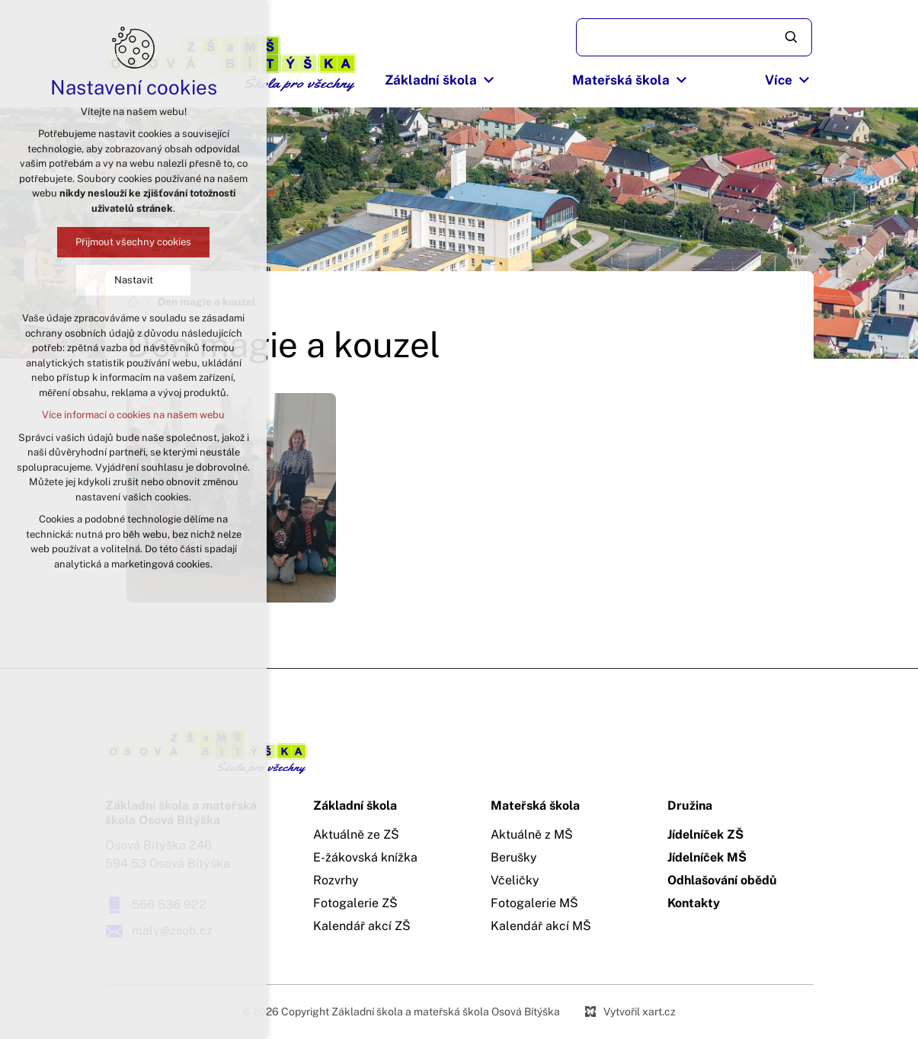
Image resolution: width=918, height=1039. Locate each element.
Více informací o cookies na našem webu (133, 414)
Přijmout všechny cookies (133, 242)
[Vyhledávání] (792, 37)
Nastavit (133, 280)
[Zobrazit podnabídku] (488, 80)
